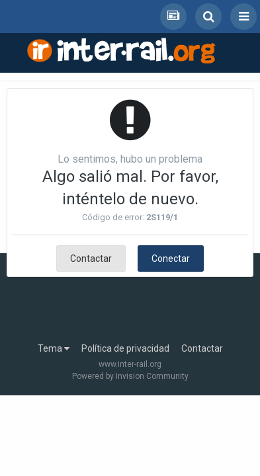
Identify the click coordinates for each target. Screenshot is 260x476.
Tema (53, 348)
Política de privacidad (125, 348)
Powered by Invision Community (130, 376)
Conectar (171, 258)
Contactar (91, 258)
